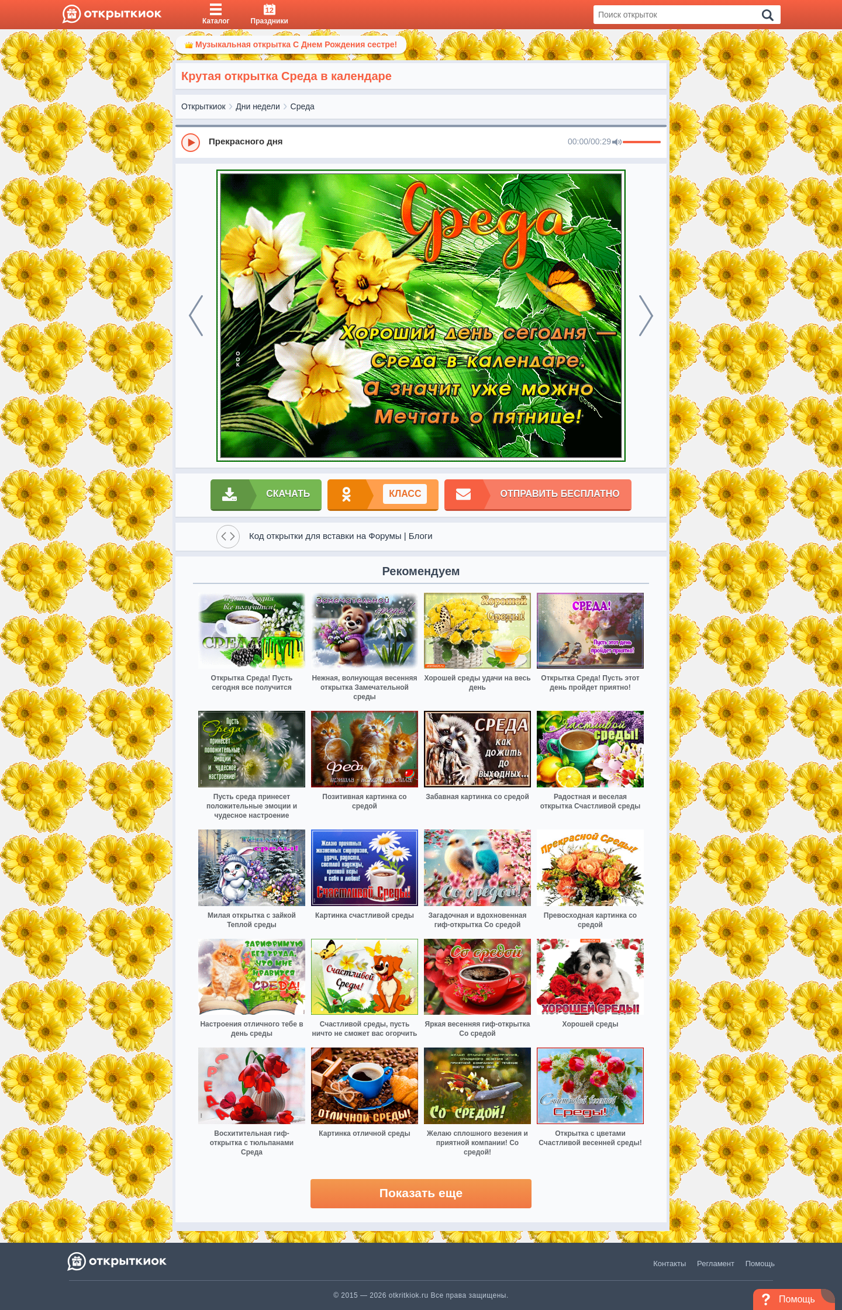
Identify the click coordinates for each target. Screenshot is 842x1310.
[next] (646, 316)
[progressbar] (642, 143)
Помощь (760, 1263)
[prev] (195, 316)
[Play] (190, 142)
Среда (303, 106)
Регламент (715, 1263)
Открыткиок (203, 106)
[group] (421, 142)
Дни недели (258, 106)
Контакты (669, 1263)
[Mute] (617, 142)
